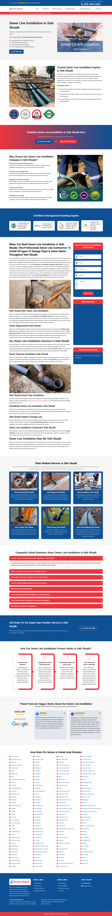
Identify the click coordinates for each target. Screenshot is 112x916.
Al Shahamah (38, 808)
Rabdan (84, 831)
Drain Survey (38, 886)
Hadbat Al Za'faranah (64, 843)
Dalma (60, 777)
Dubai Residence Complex (65, 808)
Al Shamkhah (38, 811)
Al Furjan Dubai (15, 820)
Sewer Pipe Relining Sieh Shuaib (88, 527)
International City (63, 849)
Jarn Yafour (62, 855)
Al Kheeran (14, 855)
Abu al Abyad (14, 756)
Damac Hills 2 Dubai (64, 782)
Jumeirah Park (86, 765)
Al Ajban (13, 782)
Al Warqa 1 (38, 823)
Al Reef (37, 794)
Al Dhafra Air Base (16, 805)
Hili (59, 846)
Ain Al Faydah (14, 768)
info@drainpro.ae (86, 886)
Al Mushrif (37, 771)
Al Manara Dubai (15, 863)
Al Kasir (13, 843)
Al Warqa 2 (38, 826)
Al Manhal (13, 866)
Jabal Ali (61, 852)
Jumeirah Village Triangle (89, 774)
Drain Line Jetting (57, 9)
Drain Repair (45, 9)
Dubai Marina (62, 803)
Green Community (63, 837)
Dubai (60, 788)
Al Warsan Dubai (39, 831)
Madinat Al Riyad (86, 788)
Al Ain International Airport (18, 779)
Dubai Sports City (63, 817)
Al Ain (12, 777)
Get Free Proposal (68, 141)
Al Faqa (13, 814)
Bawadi (61, 756)
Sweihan (84, 849)
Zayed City (85, 860)
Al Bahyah (13, 791)
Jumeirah (61, 860)
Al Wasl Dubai (38, 834)
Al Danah (13, 803)
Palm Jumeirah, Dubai (88, 826)
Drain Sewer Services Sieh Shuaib (22, 13)
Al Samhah (38, 803)
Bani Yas (37, 858)
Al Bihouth (14, 800)
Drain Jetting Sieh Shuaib (24, 527)
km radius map (88, 325)
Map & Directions (45, 904)
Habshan (61, 840)
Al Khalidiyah (14, 846)
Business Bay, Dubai (64, 768)
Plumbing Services (70, 9)
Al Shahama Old (39, 805)
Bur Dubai (61, 762)
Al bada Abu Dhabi (16, 788)
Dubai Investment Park (65, 800)
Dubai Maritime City (64, 805)
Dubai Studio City (63, 820)
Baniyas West (38, 863)
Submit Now (88, 293)
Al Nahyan (37, 779)
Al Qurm (37, 782)
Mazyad (84, 803)
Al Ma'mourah (15, 858)
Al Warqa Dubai (39, 829)
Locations (61, 891)
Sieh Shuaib (85, 846)
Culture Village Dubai (64, 774)
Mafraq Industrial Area (88, 794)
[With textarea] (89, 284)
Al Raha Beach (39, 785)
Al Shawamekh (39, 814)
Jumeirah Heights (87, 756)
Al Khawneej (14, 849)
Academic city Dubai (16, 765)
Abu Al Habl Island (16, 759)
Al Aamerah (14, 774)
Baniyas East (38, 860)
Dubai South (62, 814)
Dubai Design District (64, 791)
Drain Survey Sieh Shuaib (56, 527)
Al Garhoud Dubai (15, 823)
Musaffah (84, 814)
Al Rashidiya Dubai (40, 791)
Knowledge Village (87, 782)
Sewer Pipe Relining (64, 888)
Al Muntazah (38, 768)
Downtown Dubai (63, 785)
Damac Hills (62, 779)
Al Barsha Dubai (15, 794)
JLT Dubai (61, 858)
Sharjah (84, 843)
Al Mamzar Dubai (15, 860)
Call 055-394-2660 (44, 142)
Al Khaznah (14, 852)
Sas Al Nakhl (85, 837)
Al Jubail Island (15, 837)
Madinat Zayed (86, 791)
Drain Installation (63, 886)
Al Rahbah (37, 788)
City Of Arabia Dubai (64, 771)
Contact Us (98, 9)
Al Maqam (37, 756)
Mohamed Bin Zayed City (89, 805)
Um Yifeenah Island (87, 852)
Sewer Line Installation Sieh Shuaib (41, 13)
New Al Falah (85, 820)
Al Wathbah (38, 837)
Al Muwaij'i (38, 774)
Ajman (13, 771)
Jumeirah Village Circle (88, 771)
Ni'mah (84, 823)
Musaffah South (86, 817)
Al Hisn (13, 826)
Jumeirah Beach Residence (66, 863)
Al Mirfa (37, 765)
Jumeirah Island (86, 759)
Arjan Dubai (38, 855)
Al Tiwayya (38, 820)
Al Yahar (37, 840)
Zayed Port (85, 863)
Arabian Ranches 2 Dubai (41, 846)
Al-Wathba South (39, 843)
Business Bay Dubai (64, 765)
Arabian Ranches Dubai (41, 852)
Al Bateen (13, 797)
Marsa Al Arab (86, 797)
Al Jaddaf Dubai (15, 831)
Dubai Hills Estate (63, 794)
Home (37, 9)
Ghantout (61, 831)
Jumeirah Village (86, 768)
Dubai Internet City (63, 797)
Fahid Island (62, 826)
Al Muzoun (37, 777)
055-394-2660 (90, 4)
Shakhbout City (86, 840)
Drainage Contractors (86, 9)
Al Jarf (13, 834)
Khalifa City (85, 777)
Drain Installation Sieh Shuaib (88, 492)
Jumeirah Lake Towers (88, 762)
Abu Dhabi (13, 762)
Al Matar (37, 762)
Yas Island (85, 855)
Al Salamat (38, 797)
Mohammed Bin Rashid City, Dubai (91, 808)
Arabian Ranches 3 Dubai (41, 849)
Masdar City (85, 800)
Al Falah (13, 811)
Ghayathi (61, 834)
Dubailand (61, 823)
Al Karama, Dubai (15, 840)
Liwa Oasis (85, 785)
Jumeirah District (63, 866)
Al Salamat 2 (38, 800)
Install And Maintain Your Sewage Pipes (37, 401)
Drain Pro (55, 914)
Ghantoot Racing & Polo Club (66, 829)
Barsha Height (38, 866)
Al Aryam (13, 785)
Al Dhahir (13, 808)
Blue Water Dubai (63, 759)
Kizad (83, 779)
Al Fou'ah (13, 817)
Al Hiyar (13, 829)
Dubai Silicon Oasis (64, 811)
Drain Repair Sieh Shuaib (56, 492)
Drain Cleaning (62, 883)
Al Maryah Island (39, 759)
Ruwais (84, 834)
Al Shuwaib (38, 817)
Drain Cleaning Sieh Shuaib (24, 492)
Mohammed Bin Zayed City (89, 811)
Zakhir (84, 858)
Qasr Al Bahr (85, 829)
